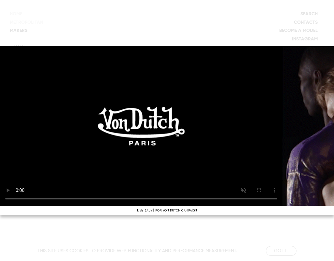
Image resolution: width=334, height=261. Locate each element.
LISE (140, 210)
